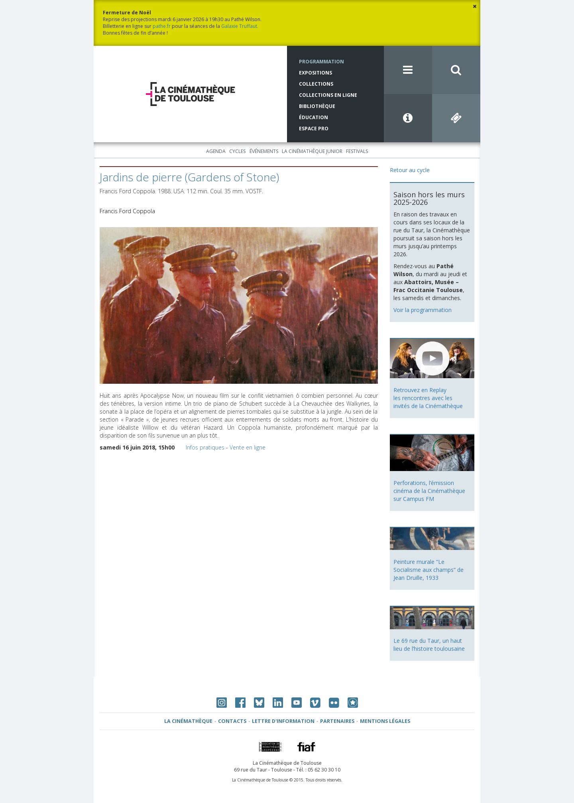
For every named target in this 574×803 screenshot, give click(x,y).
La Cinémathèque (188, 721)
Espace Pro (313, 128)
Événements (264, 151)
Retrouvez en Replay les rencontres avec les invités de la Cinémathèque (428, 398)
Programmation (321, 61)
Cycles (237, 151)
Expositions (315, 72)
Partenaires (337, 721)
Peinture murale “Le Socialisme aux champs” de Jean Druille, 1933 (428, 569)
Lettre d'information (283, 721)
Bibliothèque (317, 106)
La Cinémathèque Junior (312, 151)
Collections (316, 83)
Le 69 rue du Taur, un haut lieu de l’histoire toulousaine (429, 644)
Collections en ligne (328, 95)
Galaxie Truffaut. (239, 26)
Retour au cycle (410, 170)
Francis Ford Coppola (127, 211)
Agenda (216, 151)
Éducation (313, 117)
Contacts (232, 721)
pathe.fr (162, 26)
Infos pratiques (205, 447)
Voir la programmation (422, 310)
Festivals (357, 151)
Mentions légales (385, 721)
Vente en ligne (247, 447)
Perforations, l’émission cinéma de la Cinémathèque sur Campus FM (429, 491)
